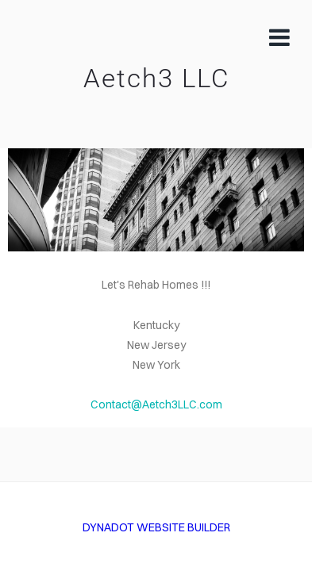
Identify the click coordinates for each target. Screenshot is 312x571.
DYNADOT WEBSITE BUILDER (156, 527)
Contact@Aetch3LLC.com (156, 404)
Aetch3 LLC (156, 78)
